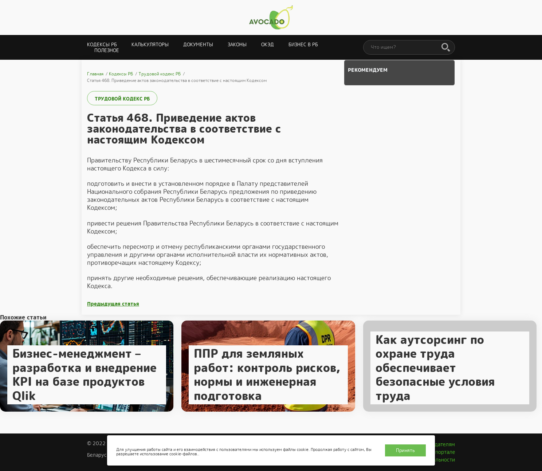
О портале (442, 452)
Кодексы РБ (102, 44)
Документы (198, 44)
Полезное (106, 50)
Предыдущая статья (113, 304)
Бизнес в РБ (303, 44)
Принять (405, 450)
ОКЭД (267, 44)
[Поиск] (445, 47)
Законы (237, 44)
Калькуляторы (150, 44)
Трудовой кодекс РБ (122, 98)
